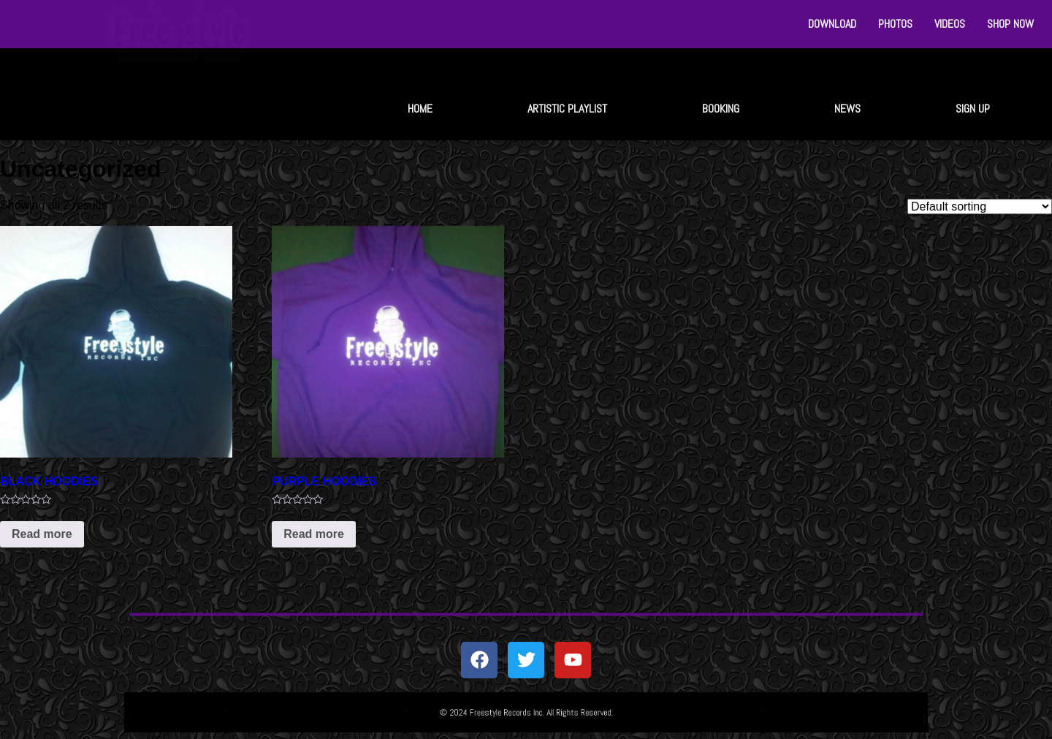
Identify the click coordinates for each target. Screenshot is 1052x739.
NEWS (847, 108)
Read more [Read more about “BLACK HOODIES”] (42, 534)
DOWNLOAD (832, 23)
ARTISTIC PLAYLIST (567, 108)
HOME (420, 108)
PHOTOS (895, 23)
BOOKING (720, 108)
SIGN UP (973, 108)
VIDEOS (949, 23)
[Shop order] (979, 206)
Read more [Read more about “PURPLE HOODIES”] (313, 534)
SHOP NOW (1010, 23)
